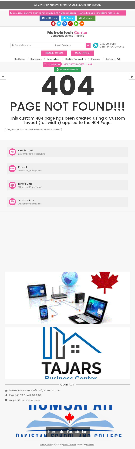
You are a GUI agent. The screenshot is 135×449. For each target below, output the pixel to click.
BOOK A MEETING (82, 53)
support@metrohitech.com (24, 400)
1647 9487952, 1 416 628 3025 (25, 395)
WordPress (90, 445)
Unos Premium (70, 445)
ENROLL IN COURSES (54, 53)
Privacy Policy (45, 445)
